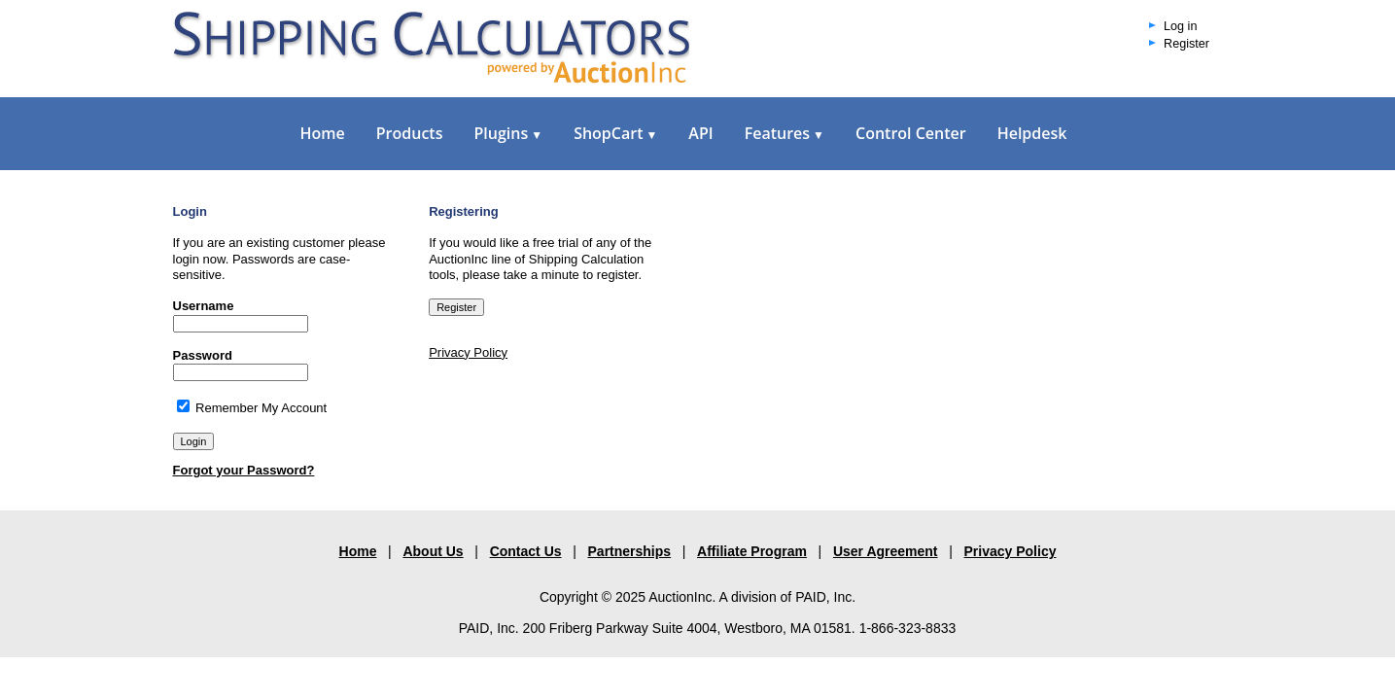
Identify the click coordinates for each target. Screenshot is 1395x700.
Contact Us (526, 551)
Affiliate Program (752, 551)
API (700, 133)
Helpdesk (1032, 133)
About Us (432, 551)
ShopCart (615, 133)
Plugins (507, 133)
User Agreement (885, 551)
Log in (1180, 26)
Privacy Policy (468, 352)
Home (322, 133)
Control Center (910, 133)
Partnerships (630, 551)
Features (784, 133)
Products (409, 133)
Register (1186, 44)
